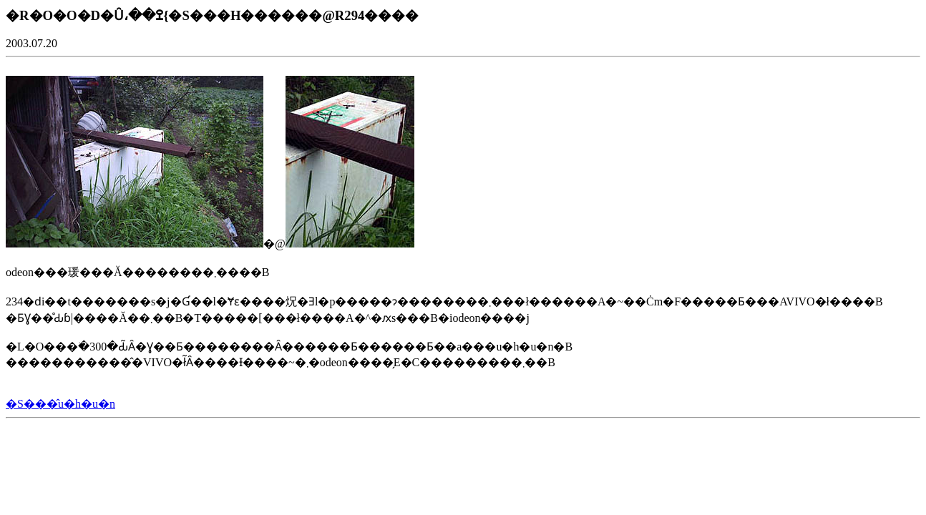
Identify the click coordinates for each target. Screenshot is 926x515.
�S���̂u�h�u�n (60, 404)
